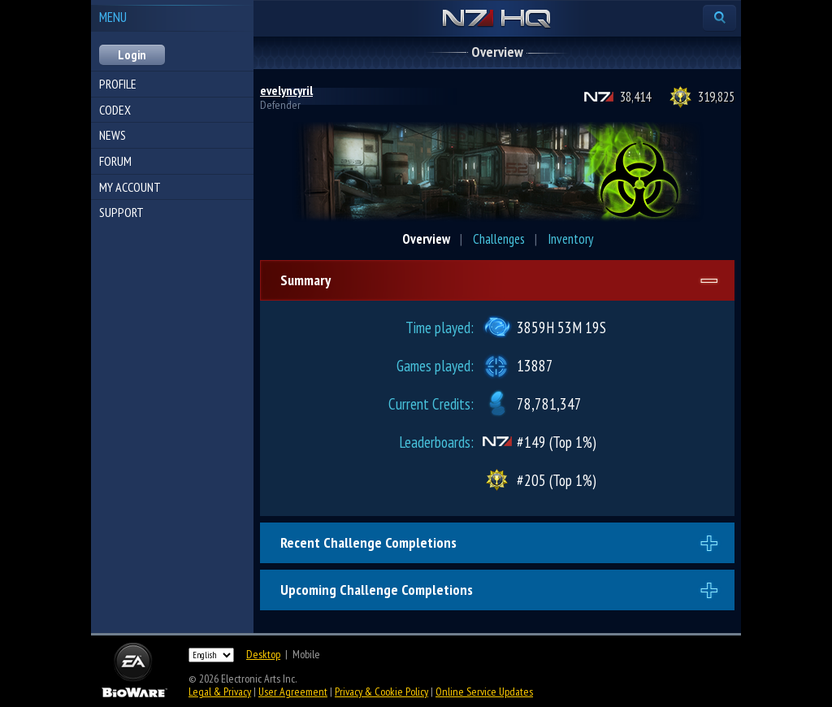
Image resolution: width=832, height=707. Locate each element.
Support (121, 212)
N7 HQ (497, 19)
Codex (115, 110)
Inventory (570, 239)
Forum (115, 161)
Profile (117, 84)
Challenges (499, 239)
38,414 (635, 97)
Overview (426, 239)
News (112, 135)
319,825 (716, 97)
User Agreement (292, 691)
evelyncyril (286, 90)
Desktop (263, 654)
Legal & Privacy (219, 691)
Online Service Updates (484, 691)
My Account (130, 187)
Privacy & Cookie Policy (381, 691)
